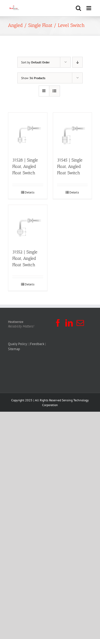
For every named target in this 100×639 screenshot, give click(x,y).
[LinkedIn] (69, 323)
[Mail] (80, 323)
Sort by (35, 62)
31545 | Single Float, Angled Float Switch (69, 166)
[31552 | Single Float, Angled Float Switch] (27, 224)
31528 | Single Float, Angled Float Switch (25, 166)
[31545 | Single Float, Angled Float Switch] (72, 132)
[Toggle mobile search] (78, 8)
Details (29, 192)
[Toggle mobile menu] (89, 8)
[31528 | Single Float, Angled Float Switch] (27, 132)
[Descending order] (77, 62)
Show (33, 78)
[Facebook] (58, 323)
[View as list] (54, 91)
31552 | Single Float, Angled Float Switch (24, 258)
